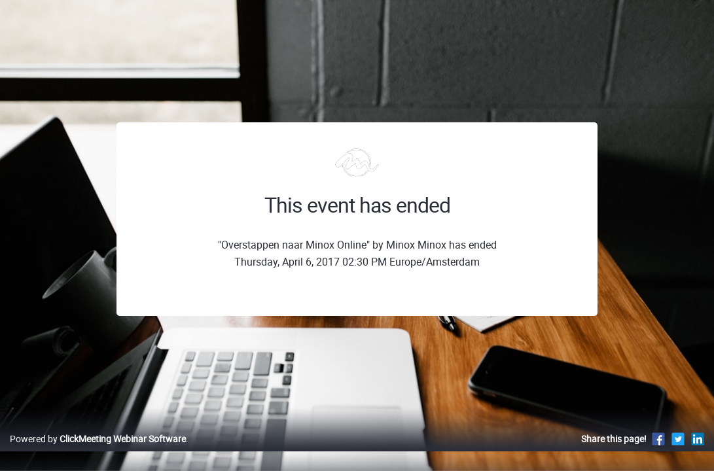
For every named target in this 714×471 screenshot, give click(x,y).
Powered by (98, 452)
